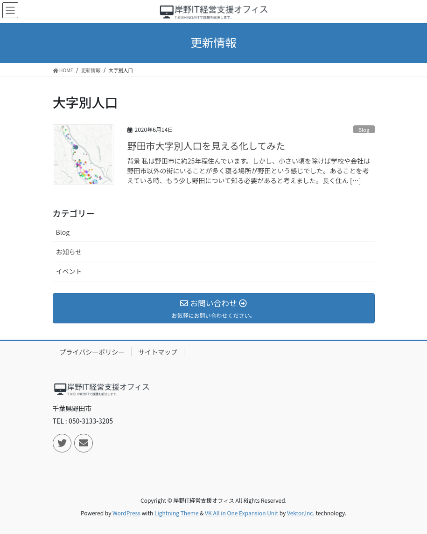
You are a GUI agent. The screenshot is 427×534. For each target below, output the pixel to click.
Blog (364, 129)
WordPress (126, 513)
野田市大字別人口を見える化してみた (206, 145)
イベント (69, 271)
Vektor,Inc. (301, 513)
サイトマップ (157, 351)
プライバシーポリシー (92, 351)
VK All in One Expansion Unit (241, 513)
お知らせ (69, 251)
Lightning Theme (176, 513)
